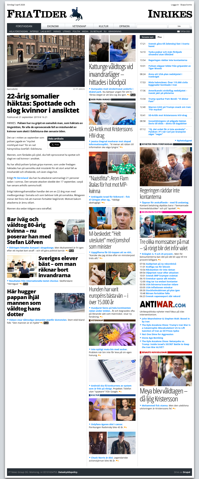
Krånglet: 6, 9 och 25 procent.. (158, 253)
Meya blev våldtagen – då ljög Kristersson (163, 395)
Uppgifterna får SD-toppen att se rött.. (111, 252)
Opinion (124, 26)
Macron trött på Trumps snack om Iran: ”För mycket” (169, 108)
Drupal (186, 472)
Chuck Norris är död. (102, 457)
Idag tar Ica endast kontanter (162, 281)
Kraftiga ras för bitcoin (158, 266)
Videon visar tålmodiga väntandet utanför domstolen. (38, 319)
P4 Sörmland (21, 177)
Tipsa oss (185, 31)
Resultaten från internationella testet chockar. (34, 280)
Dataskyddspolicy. (68, 472)
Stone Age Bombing (152, 337)
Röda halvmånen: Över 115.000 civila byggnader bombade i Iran (168, 83)
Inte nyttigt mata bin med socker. (109, 349)
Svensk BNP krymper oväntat (162, 275)
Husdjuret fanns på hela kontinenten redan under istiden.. (110, 309)
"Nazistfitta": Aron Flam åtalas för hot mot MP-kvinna (108, 184)
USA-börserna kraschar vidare (162, 284)
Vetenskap (79, 26)
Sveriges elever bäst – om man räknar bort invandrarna (58, 266)
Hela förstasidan (18, 31)
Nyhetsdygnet (184, 140)
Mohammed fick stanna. (155, 405)
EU (105, 31)
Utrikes (67, 31)
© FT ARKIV (79, 89)
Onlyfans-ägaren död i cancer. (107, 424)
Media (85, 31)
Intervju (34, 31)
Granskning (114, 31)
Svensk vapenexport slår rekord (163, 296)
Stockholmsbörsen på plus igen (163, 290)
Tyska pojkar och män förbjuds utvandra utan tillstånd (165, 53)
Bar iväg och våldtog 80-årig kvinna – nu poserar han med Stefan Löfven (29, 230)
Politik (76, 31)
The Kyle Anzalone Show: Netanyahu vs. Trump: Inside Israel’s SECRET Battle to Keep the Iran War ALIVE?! (165, 344)
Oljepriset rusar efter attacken (162, 272)
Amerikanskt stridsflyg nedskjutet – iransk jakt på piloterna (167, 92)
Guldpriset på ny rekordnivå (161, 263)
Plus (160, 37)
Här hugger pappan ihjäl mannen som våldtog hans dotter (24, 302)
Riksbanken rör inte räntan (160, 269)
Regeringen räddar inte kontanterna (167, 60)
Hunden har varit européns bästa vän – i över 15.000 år (108, 295)
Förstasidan (24, 26)
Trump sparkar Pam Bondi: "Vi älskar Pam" (168, 100)
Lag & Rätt (46, 31)
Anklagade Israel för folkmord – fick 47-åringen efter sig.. (109, 198)
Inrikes (57, 31)
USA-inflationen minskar (159, 287)
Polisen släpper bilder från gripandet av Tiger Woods (169, 67)
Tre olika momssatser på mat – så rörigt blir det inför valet (164, 244)
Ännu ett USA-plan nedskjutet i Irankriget (165, 75)
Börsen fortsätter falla (158, 293)
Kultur (103, 26)
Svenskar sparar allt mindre (161, 278)
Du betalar (96, 31)
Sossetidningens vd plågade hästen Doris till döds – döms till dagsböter (167, 122)
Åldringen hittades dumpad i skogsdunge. (31, 247)
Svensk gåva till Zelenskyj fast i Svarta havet (168, 45)
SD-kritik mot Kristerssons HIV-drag (167, 115)
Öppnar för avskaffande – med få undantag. (165, 202)
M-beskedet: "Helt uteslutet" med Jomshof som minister (109, 239)
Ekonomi (53, 26)
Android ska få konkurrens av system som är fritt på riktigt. (110, 387)
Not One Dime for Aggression (157, 334)
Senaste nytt (149, 36)
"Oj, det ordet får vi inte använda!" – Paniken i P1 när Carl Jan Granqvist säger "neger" (167, 132)
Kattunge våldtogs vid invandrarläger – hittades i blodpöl (111, 74)
